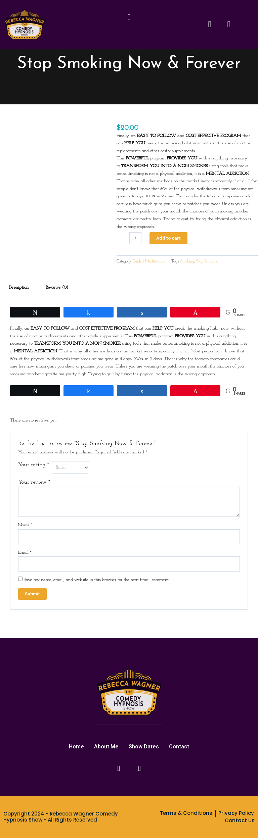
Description (19, 287)
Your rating (33, 464)
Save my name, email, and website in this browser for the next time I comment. (96, 580)
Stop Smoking (207, 261)
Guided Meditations (149, 261)
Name (25, 525)
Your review (34, 482)
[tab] (18, 288)
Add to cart (168, 238)
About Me (106, 746)
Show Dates (144, 746)
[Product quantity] (135, 238)
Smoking (187, 261)
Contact (179, 746)
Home (76, 746)
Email (25, 552)
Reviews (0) (57, 287)
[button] (129, 17)
